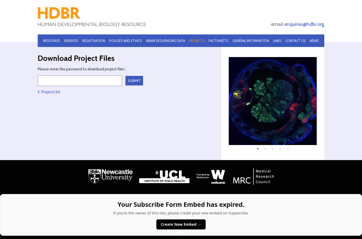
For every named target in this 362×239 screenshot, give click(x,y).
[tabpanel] (273, 101)
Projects (197, 41)
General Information (251, 41)
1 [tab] (257, 148)
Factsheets (219, 41)
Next (320, 101)
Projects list (49, 92)
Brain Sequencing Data (165, 41)
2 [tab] (265, 148)
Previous (225, 101)
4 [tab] (280, 148)
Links (277, 41)
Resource (51, 41)
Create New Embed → (181, 224)
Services (71, 41)
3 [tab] (272, 148)
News (314, 41)
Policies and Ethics (125, 41)
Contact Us (295, 41)
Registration (93, 41)
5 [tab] (287, 148)
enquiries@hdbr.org (304, 24)
